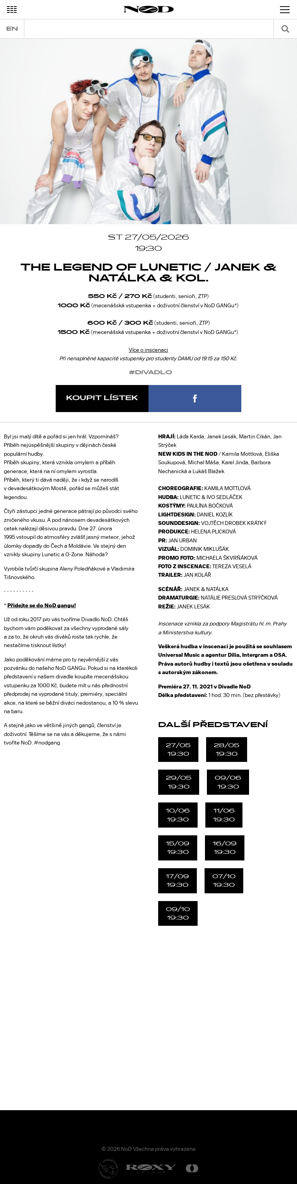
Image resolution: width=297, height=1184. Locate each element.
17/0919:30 (177, 880)
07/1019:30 (224, 880)
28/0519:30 (226, 749)
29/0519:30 (178, 782)
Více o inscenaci (148, 350)
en (12, 28)
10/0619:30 (178, 815)
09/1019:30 (178, 913)
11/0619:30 (224, 815)
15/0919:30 (177, 847)
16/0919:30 (225, 847)
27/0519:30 (178, 749)
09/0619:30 (228, 782)
